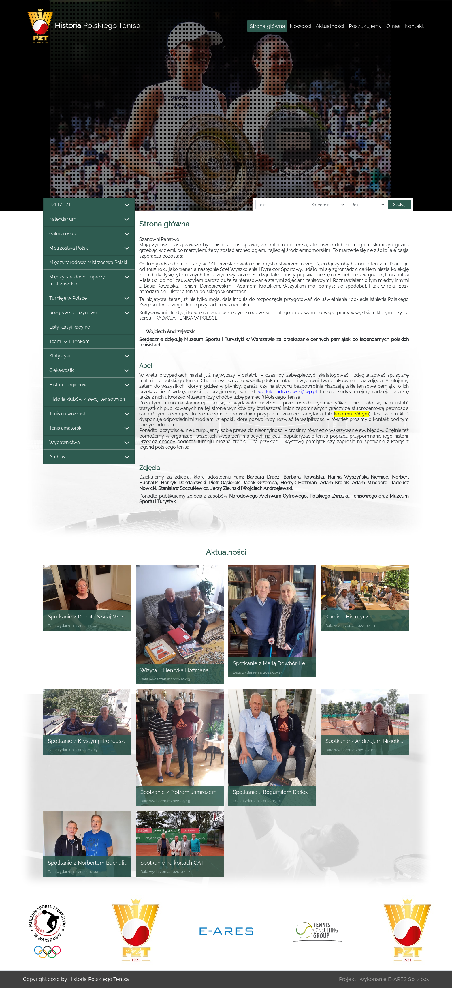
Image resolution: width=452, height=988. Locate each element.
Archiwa (89, 457)
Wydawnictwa (89, 443)
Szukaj (399, 204)
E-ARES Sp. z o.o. (408, 979)
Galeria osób (89, 234)
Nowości (300, 26)
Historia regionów (89, 385)
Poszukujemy (365, 26)
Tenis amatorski (89, 428)
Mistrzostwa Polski (89, 248)
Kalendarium (89, 219)
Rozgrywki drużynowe (89, 313)
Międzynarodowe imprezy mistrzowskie (89, 280)
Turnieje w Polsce (89, 298)
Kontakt (414, 26)
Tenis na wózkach (89, 414)
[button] (113, 105)
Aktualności (330, 26)
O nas (393, 26)
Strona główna (267, 26)
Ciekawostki (89, 371)
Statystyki (89, 356)
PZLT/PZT (89, 205)
